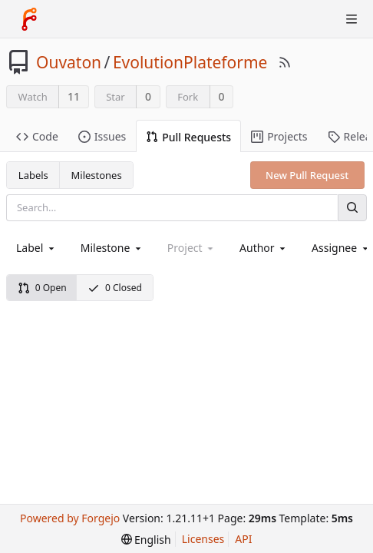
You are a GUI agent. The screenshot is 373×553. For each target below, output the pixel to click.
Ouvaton (68, 62)
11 (74, 96)
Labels (33, 175)
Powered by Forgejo (70, 518)
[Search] (352, 207)
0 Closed (114, 287)
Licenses (203, 538)
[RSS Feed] (285, 62)
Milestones (96, 175)
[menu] (146, 539)
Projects (279, 136)
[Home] (29, 19)
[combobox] (36, 247)
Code (37, 136)
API (243, 538)
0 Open (42, 287)
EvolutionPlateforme (190, 62)
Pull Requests (188, 137)
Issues (102, 136)
